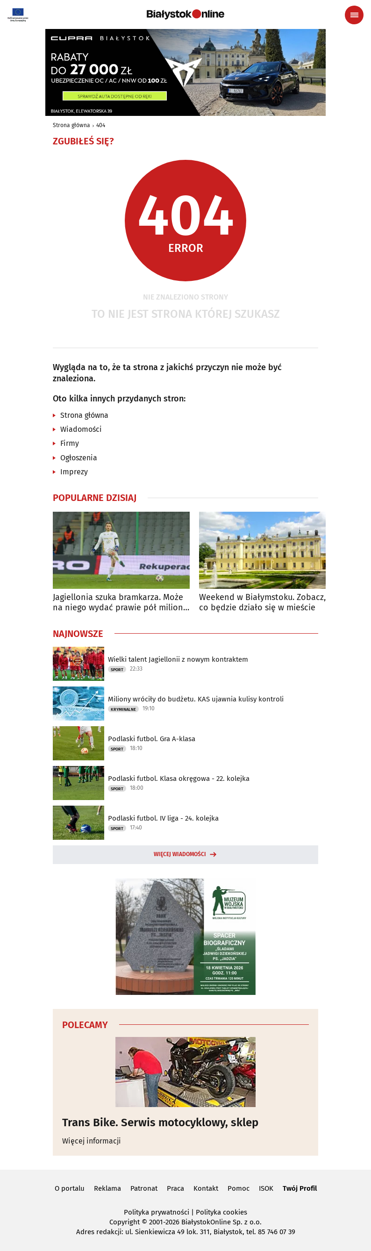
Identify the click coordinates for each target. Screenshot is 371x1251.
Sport (117, 669)
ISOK (266, 1188)
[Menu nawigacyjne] (354, 15)
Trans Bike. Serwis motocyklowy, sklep (160, 1122)
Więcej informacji (91, 1141)
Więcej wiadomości (180, 854)
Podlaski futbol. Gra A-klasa (151, 739)
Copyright (124, 1222)
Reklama (107, 1188)
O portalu (70, 1188)
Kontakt (205, 1188)
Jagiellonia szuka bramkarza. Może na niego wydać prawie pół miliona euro (120, 603)
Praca (175, 1188)
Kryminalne (123, 709)
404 (100, 125)
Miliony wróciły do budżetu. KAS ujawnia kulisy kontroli (196, 699)
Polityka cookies (221, 1212)
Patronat (143, 1188)
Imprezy (74, 471)
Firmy (69, 443)
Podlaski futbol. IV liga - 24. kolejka (163, 818)
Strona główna (71, 125)
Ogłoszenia (78, 457)
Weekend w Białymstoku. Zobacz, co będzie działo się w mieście (262, 603)
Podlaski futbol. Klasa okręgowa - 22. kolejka (179, 778)
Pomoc (239, 1188)
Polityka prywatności (156, 1212)
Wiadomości (81, 429)
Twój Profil (300, 1188)
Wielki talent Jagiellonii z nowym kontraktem (178, 659)
